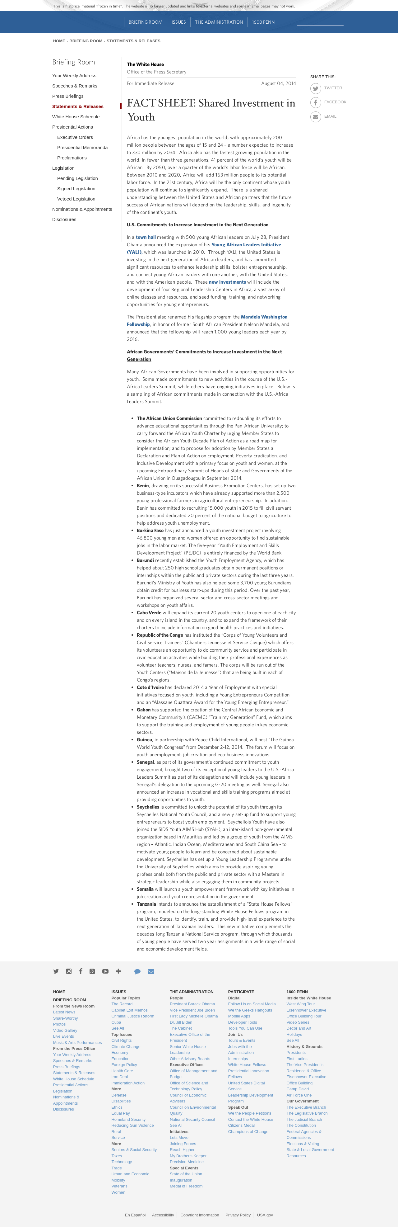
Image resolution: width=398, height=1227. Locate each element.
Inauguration (181, 1180)
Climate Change (125, 1046)
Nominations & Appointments (82, 209)
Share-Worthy (65, 1018)
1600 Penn (263, 22)
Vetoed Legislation (76, 198)
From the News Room (74, 1006)
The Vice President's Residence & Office (305, 1067)
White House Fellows (247, 1064)
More (116, 1089)
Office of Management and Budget (193, 1074)
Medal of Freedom (186, 1186)
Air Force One (299, 1095)
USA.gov (265, 1215)
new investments (227, 282)
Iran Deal (119, 1076)
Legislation (63, 168)
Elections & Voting (303, 1143)
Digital (234, 998)
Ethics (116, 1107)
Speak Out (238, 1107)
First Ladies (297, 1058)
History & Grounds (305, 1046)
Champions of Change (248, 1131)
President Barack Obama (192, 1004)
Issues (179, 22)
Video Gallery (65, 1030)
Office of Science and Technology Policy (189, 1086)
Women (118, 1192)
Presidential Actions (72, 127)
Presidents (296, 1052)
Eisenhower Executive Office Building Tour (306, 1013)
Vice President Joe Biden (192, 1010)
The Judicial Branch (304, 1119)
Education (120, 1058)
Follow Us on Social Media (252, 1004)
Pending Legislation (77, 178)
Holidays (294, 1034)
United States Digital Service (246, 1086)
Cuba (116, 1022)
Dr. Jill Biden (181, 1022)
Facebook (329, 101)
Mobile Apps (239, 1016)
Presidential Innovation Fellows (248, 1074)
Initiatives (179, 1131)
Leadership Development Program (250, 1098)
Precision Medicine (187, 1161)
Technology (121, 1161)
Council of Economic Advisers (188, 1098)
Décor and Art (299, 1028)
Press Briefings (68, 96)
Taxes (116, 1156)
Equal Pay (120, 1113)
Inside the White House (309, 998)
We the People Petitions (249, 1113)
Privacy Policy (238, 1215)
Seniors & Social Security (134, 1149)
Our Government (303, 1101)
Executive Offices (186, 1064)
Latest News (64, 1012)
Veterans (119, 1186)
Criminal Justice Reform (132, 1016)
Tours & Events (241, 1040)
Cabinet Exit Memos (129, 1010)
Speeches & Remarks (74, 85)
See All (117, 1028)
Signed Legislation (76, 188)
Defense (118, 1095)
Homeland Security (128, 1119)
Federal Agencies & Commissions (304, 1134)
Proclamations (72, 157)
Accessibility (163, 1215)
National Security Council (192, 1119)
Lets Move (179, 1137)
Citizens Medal (241, 1125)
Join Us (235, 1034)
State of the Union (186, 1174)
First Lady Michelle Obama (194, 1016)
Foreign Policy (124, 1064)
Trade (116, 1168)
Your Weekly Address (74, 75)
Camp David (298, 1089)
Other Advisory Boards (190, 1058)
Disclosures (64, 219)
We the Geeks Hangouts (250, 1010)
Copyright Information (199, 1215)
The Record (121, 1004)
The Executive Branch (306, 1107)
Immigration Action (128, 1083)
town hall (146, 237)
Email (329, 115)
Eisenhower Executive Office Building (306, 1079)
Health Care (122, 1071)
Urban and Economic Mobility (130, 1177)
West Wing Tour (301, 1004)
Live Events (63, 1036)
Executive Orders (75, 137)
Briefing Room (146, 22)
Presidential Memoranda (82, 147)
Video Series (298, 1022)
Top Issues (121, 1034)
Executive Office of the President (190, 1037)
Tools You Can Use (245, 1028)
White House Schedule (76, 116)
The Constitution (301, 1125)
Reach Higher (182, 1149)
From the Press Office (74, 1048)
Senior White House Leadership (188, 1049)
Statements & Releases (133, 41)
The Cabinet (181, 1028)
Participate (241, 991)
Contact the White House (250, 1119)
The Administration (219, 22)
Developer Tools (242, 1022)
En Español (135, 1215)
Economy (119, 1052)
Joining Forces (183, 1143)
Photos (59, 1024)
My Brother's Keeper (188, 1156)
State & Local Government (310, 1149)
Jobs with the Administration (241, 1049)
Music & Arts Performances (77, 1042)
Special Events (184, 1168)
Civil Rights (121, 1040)
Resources (296, 1156)
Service (118, 1137)
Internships (238, 1058)
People (176, 998)
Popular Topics (125, 998)
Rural (116, 1131)
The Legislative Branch (307, 1113)
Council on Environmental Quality (193, 1110)
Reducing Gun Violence (132, 1125)
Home (59, 41)
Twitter (329, 87)
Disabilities (121, 1101)
